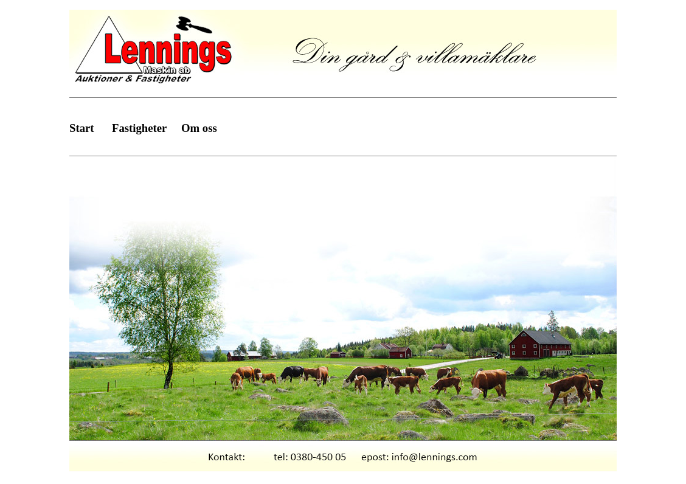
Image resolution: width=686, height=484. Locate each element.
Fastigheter (139, 128)
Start (81, 128)
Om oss (199, 128)
